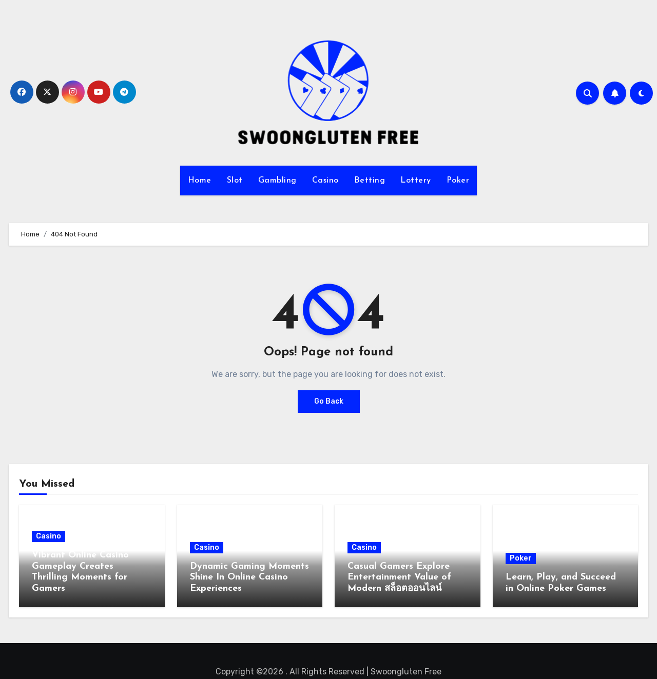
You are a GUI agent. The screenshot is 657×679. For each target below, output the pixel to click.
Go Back (328, 401)
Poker (458, 180)
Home (199, 180)
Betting (369, 180)
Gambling (277, 180)
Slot (235, 180)
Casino (325, 180)
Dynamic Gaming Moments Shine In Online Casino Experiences (249, 577)
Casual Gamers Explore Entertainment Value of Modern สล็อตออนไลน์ (399, 577)
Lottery (415, 180)
